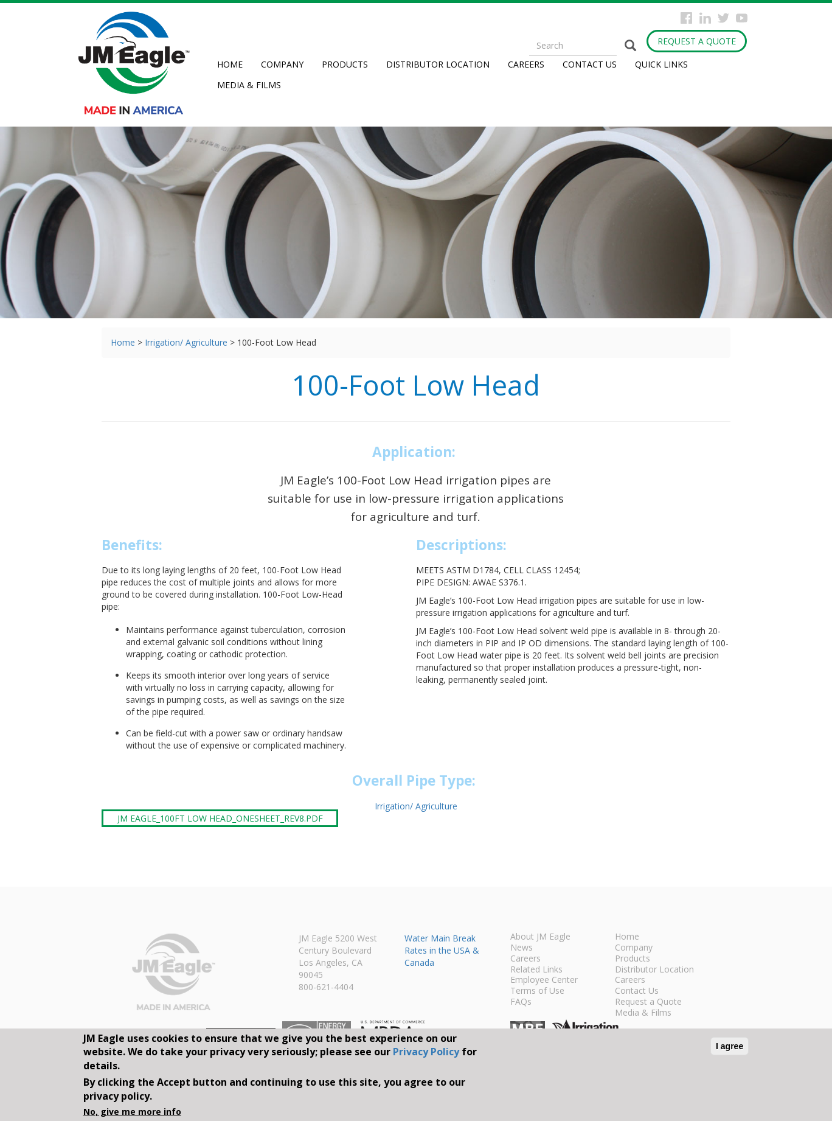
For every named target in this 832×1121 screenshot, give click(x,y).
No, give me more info (132, 1111)
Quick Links (661, 64)
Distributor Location (438, 64)
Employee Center (544, 980)
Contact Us (590, 64)
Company (282, 64)
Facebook (686, 18)
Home (230, 64)
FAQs (521, 1002)
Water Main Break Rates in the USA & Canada (441, 950)
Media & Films (249, 85)
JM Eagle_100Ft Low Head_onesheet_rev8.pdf (220, 818)
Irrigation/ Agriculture (186, 342)
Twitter (723, 18)
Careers (526, 64)
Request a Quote (696, 41)
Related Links (536, 970)
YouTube (741, 18)
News (521, 948)
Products (345, 64)
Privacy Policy (426, 1051)
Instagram (705, 18)
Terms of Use (537, 991)
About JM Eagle (540, 937)
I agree (729, 1046)
